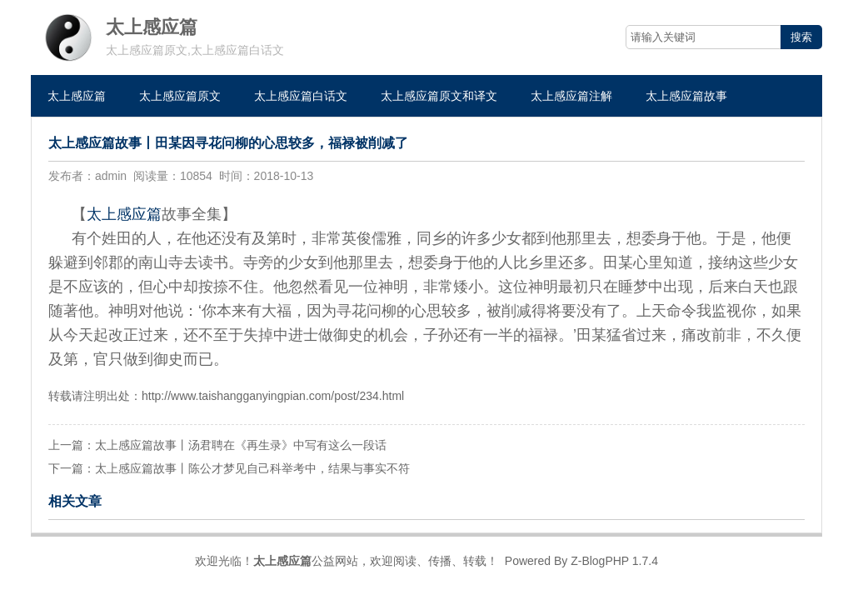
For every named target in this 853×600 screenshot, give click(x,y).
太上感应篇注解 (571, 95)
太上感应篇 (76, 95)
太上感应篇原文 (180, 95)
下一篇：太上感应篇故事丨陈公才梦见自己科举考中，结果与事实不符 (229, 468)
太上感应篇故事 (686, 95)
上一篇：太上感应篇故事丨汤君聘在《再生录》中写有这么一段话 (217, 445)
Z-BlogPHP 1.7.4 (614, 561)
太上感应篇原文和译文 (439, 95)
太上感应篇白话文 (300, 95)
